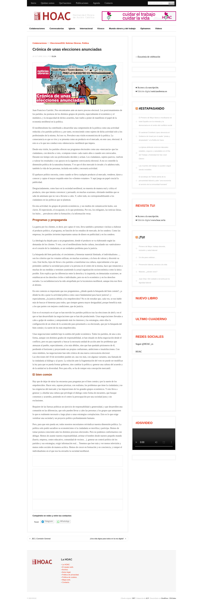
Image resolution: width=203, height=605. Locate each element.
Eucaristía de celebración (149, 57)
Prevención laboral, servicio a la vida (153, 265)
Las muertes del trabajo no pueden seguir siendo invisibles (155, 168)
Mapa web (66, 580)
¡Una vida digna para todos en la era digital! (107, 539)
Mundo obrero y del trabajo (122, 28)
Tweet (36, 522)
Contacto (109, 3)
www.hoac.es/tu (158, 220)
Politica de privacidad (70, 575)
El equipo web (67, 567)
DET (133, 598)
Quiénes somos (47, 3)
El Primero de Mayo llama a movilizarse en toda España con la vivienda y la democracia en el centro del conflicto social (155, 121)
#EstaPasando (151, 108)
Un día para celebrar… (147, 257)
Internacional (86, 28)
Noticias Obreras (73, 43)
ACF (147, 598)
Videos (158, 28)
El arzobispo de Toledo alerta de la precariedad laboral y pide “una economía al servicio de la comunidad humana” (155, 180)
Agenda (96, 3)
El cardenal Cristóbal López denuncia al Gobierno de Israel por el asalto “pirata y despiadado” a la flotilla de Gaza (154, 136)
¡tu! (142, 237)
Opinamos (145, 28)
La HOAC (66, 564)
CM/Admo (172, 598)
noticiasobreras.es (159, 91)
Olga (54, 56)
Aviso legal (66, 572)
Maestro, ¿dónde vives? (148, 272)
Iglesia (72, 28)
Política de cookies (69, 577)
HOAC (139, 351)
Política (85, 43)
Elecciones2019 (57, 43)
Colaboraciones (37, 28)
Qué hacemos (65, 3)
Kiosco (100, 28)
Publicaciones (82, 3)
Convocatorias (57, 28)
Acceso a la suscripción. (148, 87)
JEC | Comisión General (41, 539)
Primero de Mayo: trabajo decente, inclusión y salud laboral (152, 248)
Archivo (65, 570)
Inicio (33, 3)
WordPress (164, 598)
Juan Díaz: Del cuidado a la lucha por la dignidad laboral (154, 281)
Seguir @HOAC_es (144, 344)
